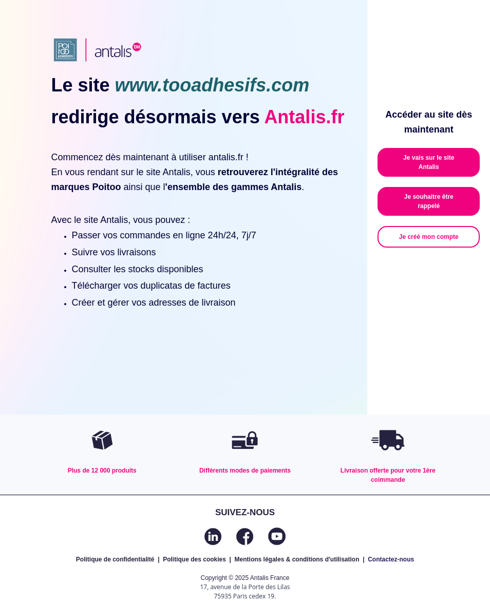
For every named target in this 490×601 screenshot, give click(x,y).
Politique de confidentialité (115, 559)
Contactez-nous (391, 559)
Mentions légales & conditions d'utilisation (297, 559)
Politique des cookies (194, 559)
